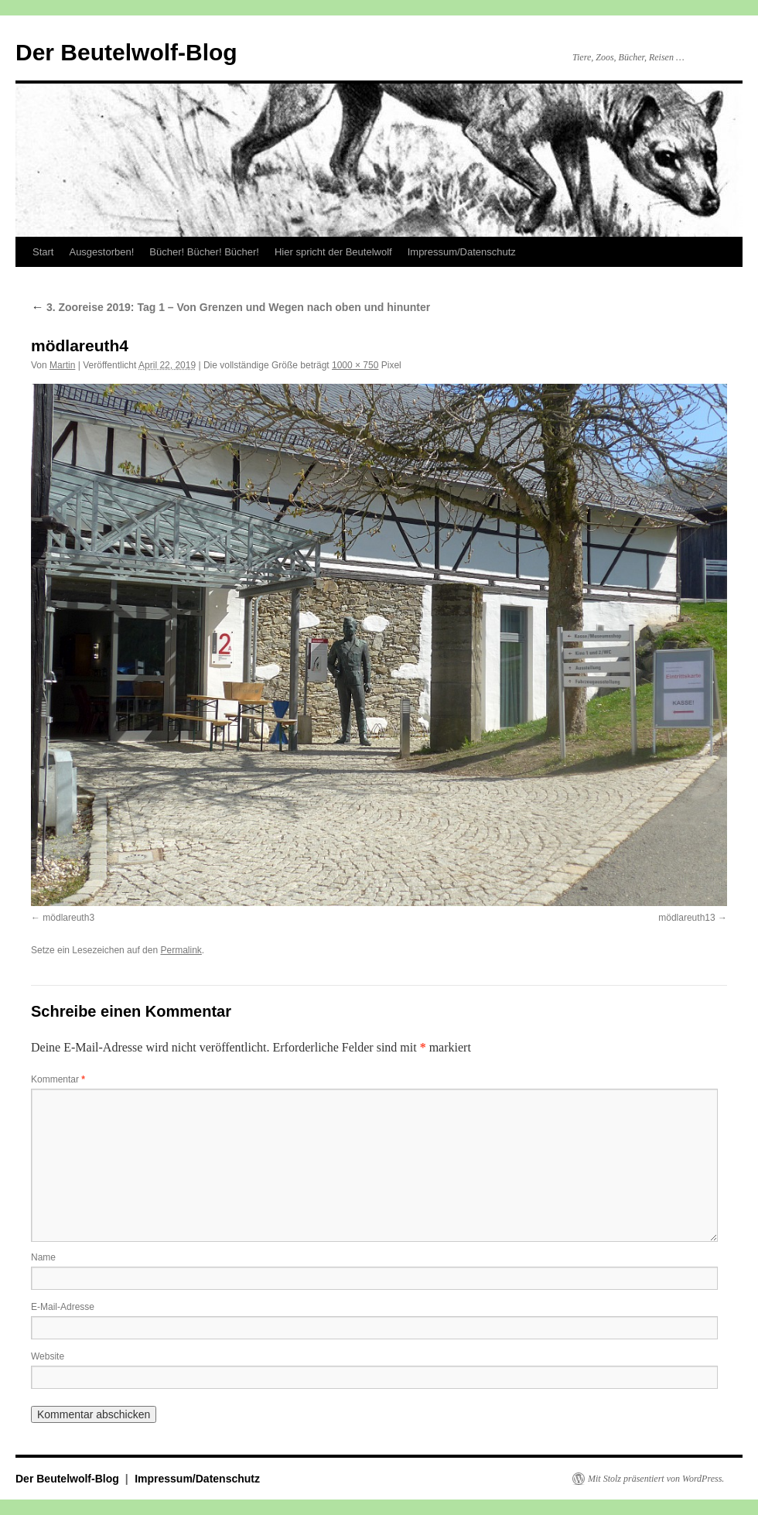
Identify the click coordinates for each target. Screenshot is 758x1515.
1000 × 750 (355, 365)
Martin (62, 365)
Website (47, 1356)
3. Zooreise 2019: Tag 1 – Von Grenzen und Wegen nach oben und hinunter (230, 307)
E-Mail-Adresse (62, 1306)
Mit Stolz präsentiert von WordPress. (656, 1478)
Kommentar (58, 1079)
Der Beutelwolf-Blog (126, 52)
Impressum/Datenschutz (462, 252)
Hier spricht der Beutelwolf (333, 252)
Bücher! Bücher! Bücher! (204, 252)
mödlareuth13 (686, 917)
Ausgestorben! (101, 252)
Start (42, 252)
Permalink (180, 950)
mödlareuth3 (68, 917)
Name (43, 1257)
